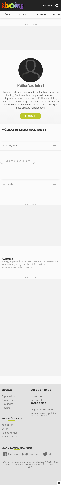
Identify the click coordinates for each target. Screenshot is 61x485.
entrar (47, 5)
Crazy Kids (11, 145)
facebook (13, 454)
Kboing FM (7, 424)
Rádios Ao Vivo (9, 432)
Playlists (6, 407)
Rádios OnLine (9, 436)
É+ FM (5, 428)
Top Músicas (8, 396)
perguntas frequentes (42, 409)
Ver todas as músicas (19, 161)
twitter (51, 454)
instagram (32, 454)
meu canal (23, 14)
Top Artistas (8, 400)
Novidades (7, 403)
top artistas (41, 14)
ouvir (32, 115)
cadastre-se (37, 396)
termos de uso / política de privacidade (43, 414)
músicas (7, 14)
